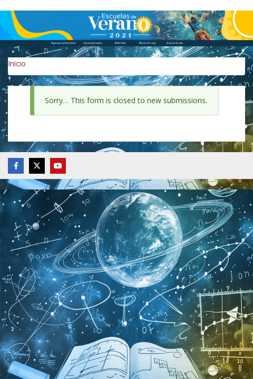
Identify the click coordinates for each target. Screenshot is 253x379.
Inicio (17, 63)
